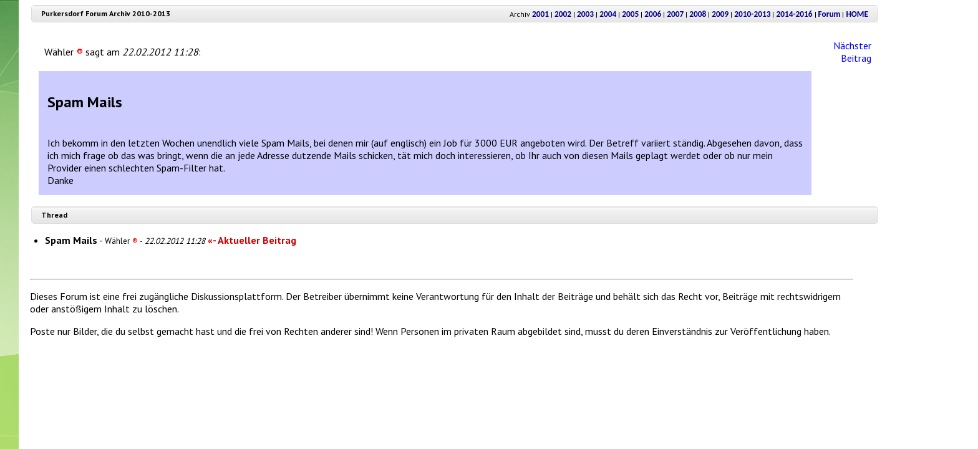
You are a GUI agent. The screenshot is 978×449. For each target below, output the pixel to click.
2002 (562, 14)
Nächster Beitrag (852, 51)
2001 (540, 14)
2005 (630, 14)
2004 (607, 14)
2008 (697, 14)
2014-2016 (794, 14)
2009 (720, 14)
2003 (585, 14)
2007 (675, 14)
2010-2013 (752, 14)
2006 (652, 14)
